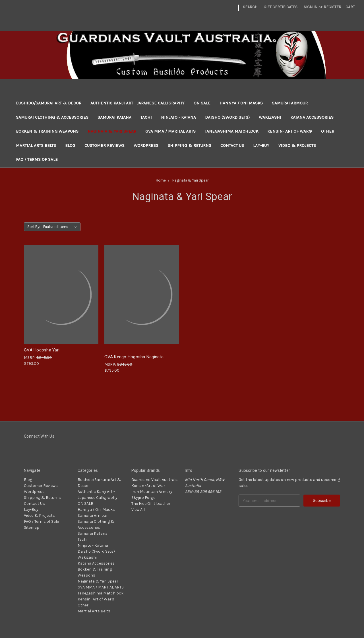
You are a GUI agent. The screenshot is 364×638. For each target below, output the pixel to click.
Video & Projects (297, 145)
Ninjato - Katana (178, 117)
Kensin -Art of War (148, 485)
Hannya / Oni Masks (241, 103)
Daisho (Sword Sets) (227, 117)
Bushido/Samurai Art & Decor (48, 103)
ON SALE (202, 103)
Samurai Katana (114, 117)
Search (250, 7)
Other (327, 131)
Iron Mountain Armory (151, 491)
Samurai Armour (290, 103)
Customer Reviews (104, 145)
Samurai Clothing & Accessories (52, 117)
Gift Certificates (280, 7)
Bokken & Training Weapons (47, 131)
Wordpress (146, 145)
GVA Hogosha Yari (41, 350)
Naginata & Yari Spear (112, 131)
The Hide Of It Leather (150, 503)
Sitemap (31, 527)
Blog (70, 145)
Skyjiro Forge (143, 497)
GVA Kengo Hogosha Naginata (134, 356)
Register (332, 7)
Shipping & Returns (189, 145)
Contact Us (232, 145)
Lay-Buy (261, 145)
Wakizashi (270, 117)
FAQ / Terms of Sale (37, 159)
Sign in (310, 7)
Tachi (146, 117)
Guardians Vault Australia (155, 479)
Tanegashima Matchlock (231, 131)
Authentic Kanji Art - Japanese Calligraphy (137, 103)
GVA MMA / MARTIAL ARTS (170, 131)
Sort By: (33, 227)
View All (138, 509)
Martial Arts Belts (36, 145)
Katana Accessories (312, 117)
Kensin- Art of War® (289, 131)
